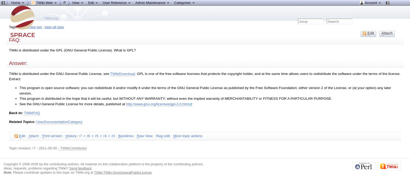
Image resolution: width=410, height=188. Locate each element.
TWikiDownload (122, 74)
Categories (184, 3)
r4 (104, 136)
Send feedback (80, 168)
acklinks (125, 136)
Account (370, 3)
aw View (144, 136)
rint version (52, 136)
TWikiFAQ (32, 113)
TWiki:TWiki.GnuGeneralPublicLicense (123, 172)
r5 (96, 136)
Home (18, 3)
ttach (34, 136)
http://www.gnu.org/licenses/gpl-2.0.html (159, 104)
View (78, 3)
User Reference (117, 3)
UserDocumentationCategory (59, 122)
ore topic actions (187, 136)
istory (70, 136)
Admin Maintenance (152, 3)
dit (19, 136)
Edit (93, 3)
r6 (88, 136)
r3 (113, 136)
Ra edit (163, 136)
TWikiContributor (73, 148)
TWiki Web (44, 3)
